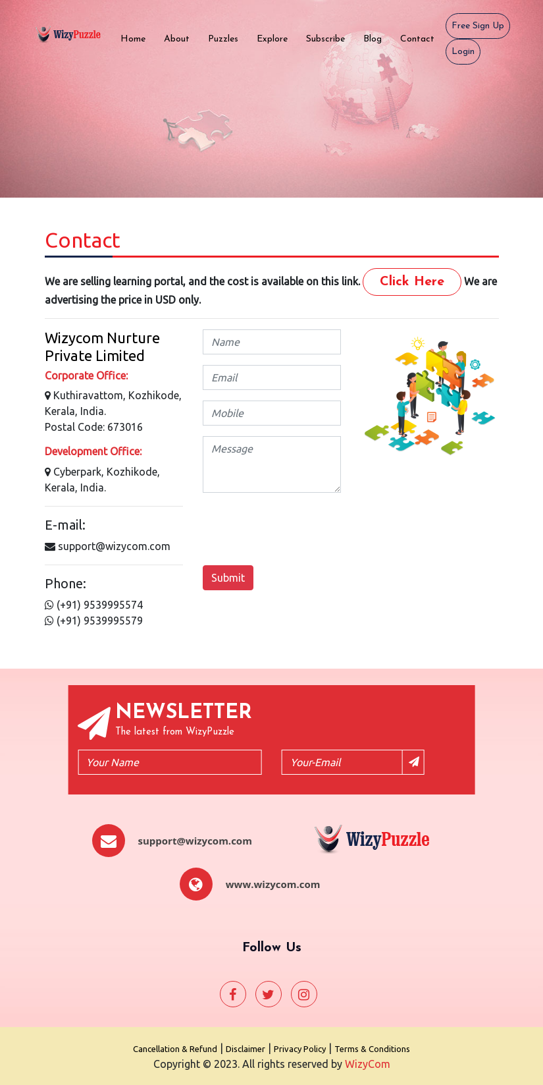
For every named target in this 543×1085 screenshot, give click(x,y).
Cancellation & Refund (175, 1048)
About (181, 38)
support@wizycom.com (195, 840)
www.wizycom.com (273, 884)
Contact (422, 38)
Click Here (412, 282)
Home (137, 38)
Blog (377, 38)
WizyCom (367, 1064)
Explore (277, 38)
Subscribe (330, 38)
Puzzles (227, 38)
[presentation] (303, 529)
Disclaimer (245, 1048)
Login (463, 52)
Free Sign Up (478, 26)
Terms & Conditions (372, 1048)
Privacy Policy (300, 1048)
